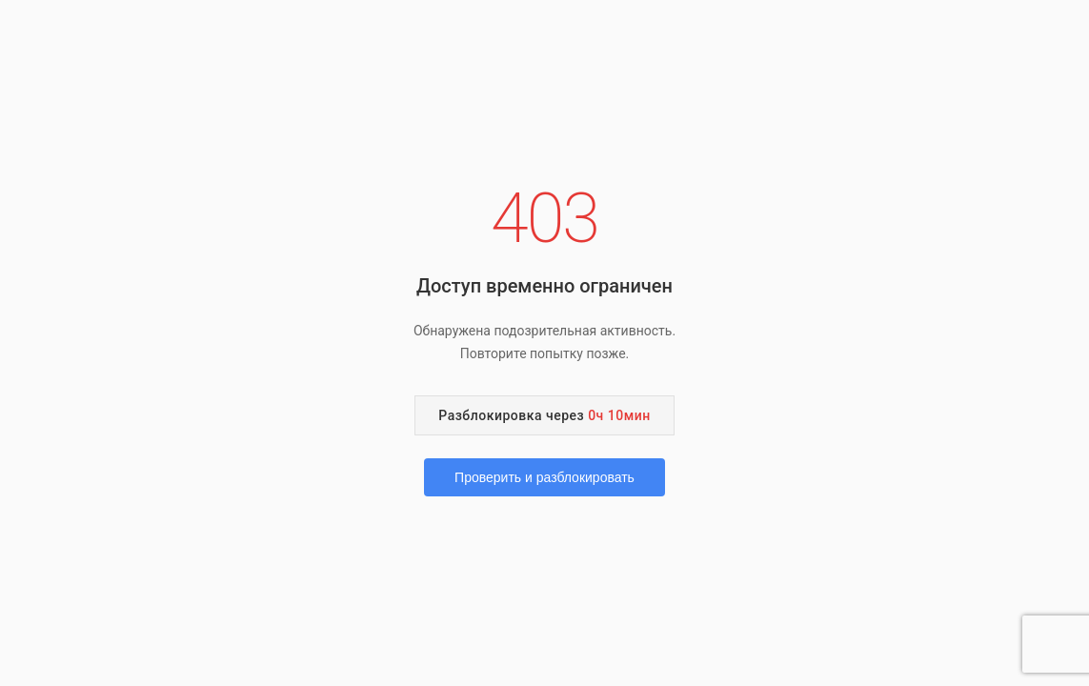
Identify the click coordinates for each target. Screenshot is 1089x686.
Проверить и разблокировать (544, 477)
